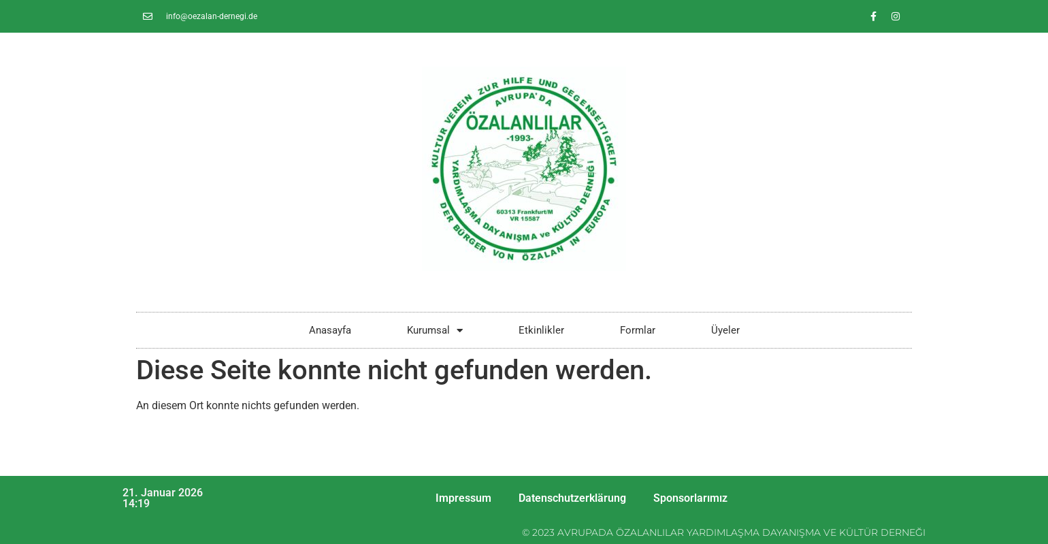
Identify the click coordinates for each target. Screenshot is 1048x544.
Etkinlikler (541, 330)
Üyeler (725, 330)
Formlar (637, 330)
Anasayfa (330, 330)
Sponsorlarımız (690, 498)
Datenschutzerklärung (572, 498)
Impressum (463, 498)
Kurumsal (435, 330)
